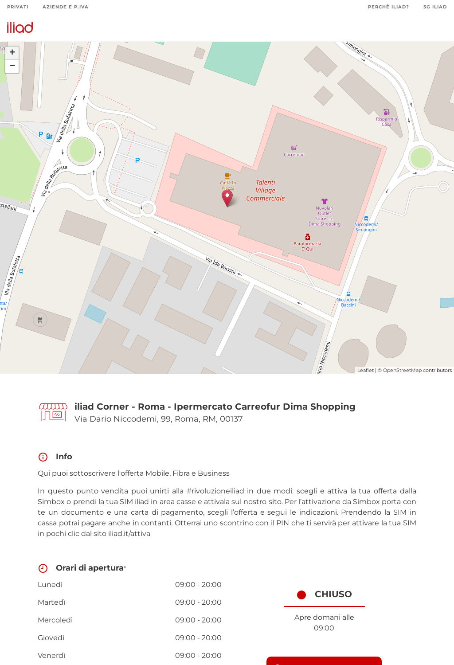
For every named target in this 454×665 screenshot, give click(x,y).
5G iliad (435, 7)
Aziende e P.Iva (66, 7)
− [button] (12, 66)
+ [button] (12, 53)
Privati (17, 7)
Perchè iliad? (388, 7)
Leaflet (365, 370)
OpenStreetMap (402, 370)
